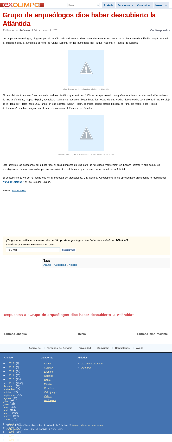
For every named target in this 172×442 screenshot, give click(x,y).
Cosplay (48, 367)
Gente (47, 380)
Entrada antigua (15, 334)
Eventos (48, 371)
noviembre (9, 389)
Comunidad (144, 5)
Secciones (125, 5)
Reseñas (49, 388)
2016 (11, 363)
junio (6, 404)
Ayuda (139, 348)
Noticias (73, 264)
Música (48, 384)
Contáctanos (122, 348)
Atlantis (47, 264)
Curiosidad (60, 264)
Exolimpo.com (14, 429)
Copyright (103, 348)
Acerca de (35, 348)
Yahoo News (19, 190)
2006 (11, 439)
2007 (11, 435)
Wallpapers (50, 400)
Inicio (82, 334)
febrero (7, 416)
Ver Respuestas (160, 30)
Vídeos (48, 396)
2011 (11, 383)
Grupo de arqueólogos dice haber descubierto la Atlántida (86, 19)
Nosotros (161, 5)
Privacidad (85, 348)
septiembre (9, 395)
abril (6, 410)
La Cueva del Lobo (92, 363)
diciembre (9, 386)
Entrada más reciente (152, 334)
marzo (7, 413)
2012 (11, 379)
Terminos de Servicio (59, 348)
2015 (11, 367)
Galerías (48, 375)
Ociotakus (86, 367)
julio (6, 401)
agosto (7, 398)
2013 (11, 375)
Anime (47, 363)
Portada (108, 5)
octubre (8, 392)
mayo (6, 407)
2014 (11, 371)
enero (7, 419)
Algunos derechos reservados (87, 425)
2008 (11, 431)
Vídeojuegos (51, 392)
